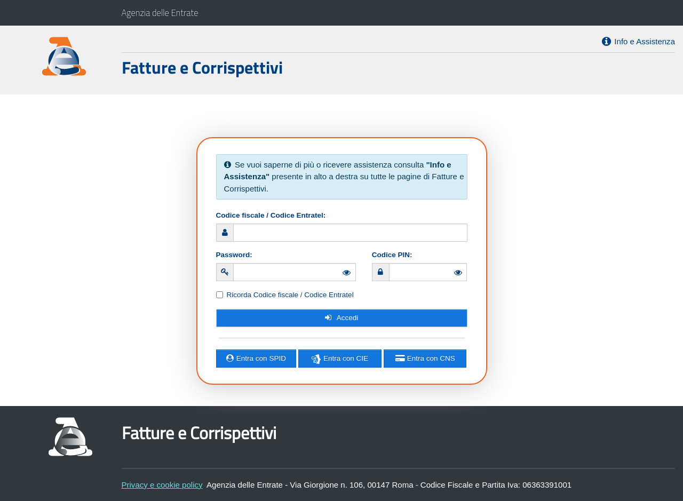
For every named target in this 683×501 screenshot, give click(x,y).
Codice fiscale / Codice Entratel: (271, 215)
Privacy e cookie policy (162, 484)
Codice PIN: (392, 255)
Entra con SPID (256, 358)
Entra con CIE (340, 358)
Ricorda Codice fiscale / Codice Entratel (290, 295)
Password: (234, 255)
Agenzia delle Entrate (160, 12)
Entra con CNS (425, 358)
